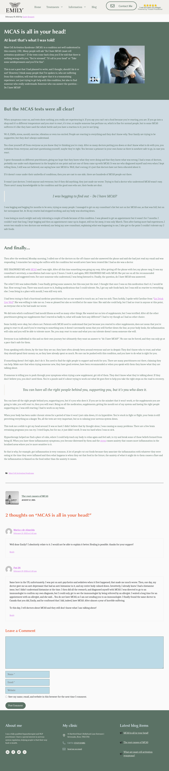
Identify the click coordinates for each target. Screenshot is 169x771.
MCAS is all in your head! (136, 733)
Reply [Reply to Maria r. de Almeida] (12, 552)
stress (103, 440)
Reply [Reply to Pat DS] (12, 615)
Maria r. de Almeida (24, 530)
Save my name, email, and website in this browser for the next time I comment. (47, 696)
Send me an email (74, 749)
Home (37, 7)
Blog (94, 7)
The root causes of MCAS (35, 496)
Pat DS (17, 567)
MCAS (34, 269)
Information (79, 7)
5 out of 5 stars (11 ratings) (150, 8)
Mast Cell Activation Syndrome (21, 473)
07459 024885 (79, 743)
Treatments (56, 7)
